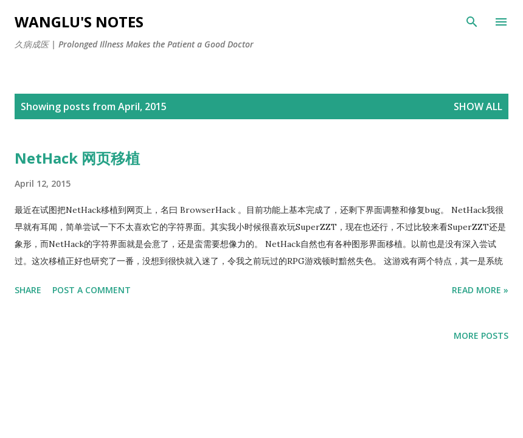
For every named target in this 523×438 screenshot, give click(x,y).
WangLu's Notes (79, 22)
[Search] (472, 22)
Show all (478, 106)
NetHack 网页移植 (77, 158)
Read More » (480, 290)
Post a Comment (91, 290)
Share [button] (28, 290)
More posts (481, 335)
